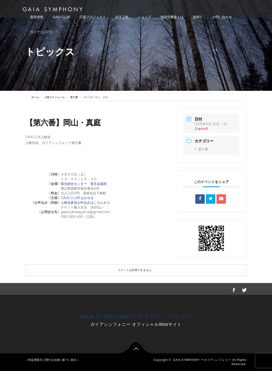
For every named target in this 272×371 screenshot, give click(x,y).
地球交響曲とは (172, 17)
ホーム (35, 97)
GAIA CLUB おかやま (77, 198)
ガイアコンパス (41, 32)
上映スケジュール (54, 97)
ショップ (144, 17)
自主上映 (121, 17)
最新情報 (36, 17)
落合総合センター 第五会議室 (84, 184)
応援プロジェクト (93, 17)
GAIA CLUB (61, 17)
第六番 (74, 97)
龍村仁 (198, 17)
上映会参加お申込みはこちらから (85, 202)
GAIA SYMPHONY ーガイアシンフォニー (136, 316)
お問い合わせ (222, 17)
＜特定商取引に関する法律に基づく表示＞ (52, 360)
